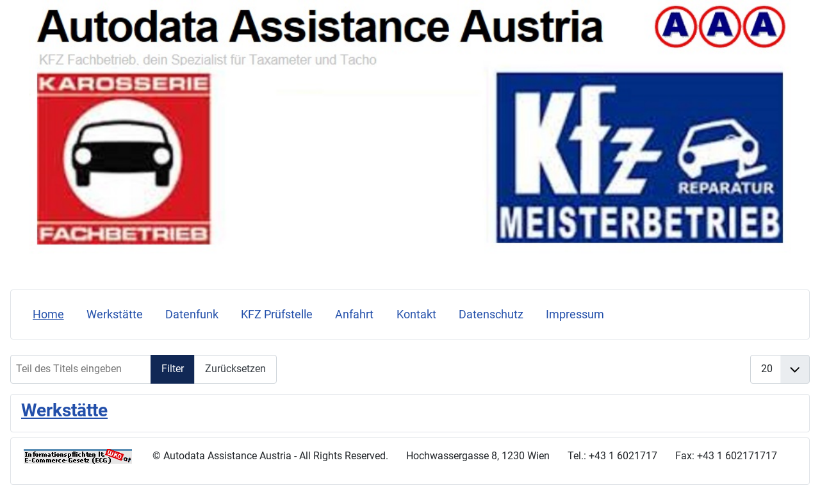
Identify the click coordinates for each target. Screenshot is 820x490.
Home (48, 314)
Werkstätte (114, 314)
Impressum (575, 314)
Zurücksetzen (235, 369)
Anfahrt (354, 314)
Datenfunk (191, 314)
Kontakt (416, 314)
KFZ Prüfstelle (277, 314)
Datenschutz (491, 314)
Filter (172, 369)
